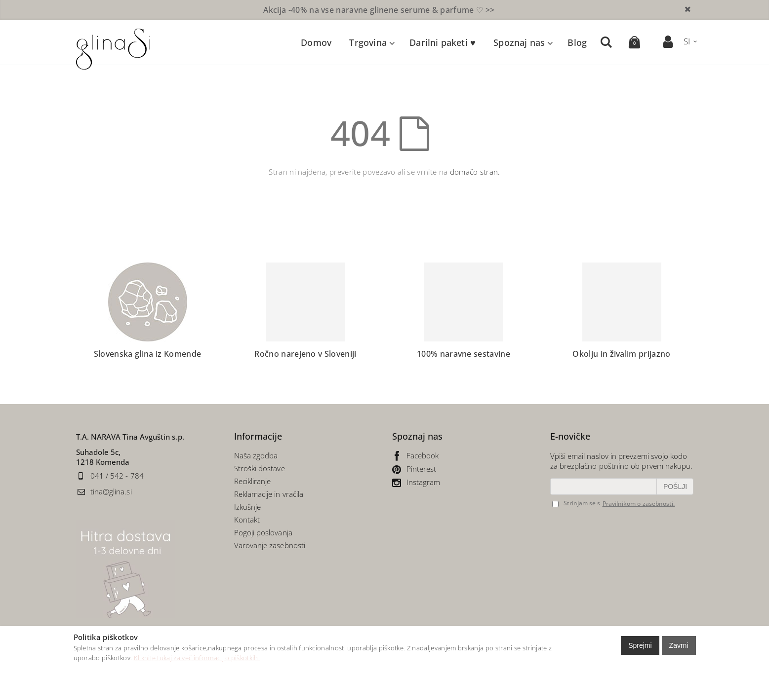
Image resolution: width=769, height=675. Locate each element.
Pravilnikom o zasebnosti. (639, 503)
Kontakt (247, 520)
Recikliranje (253, 481)
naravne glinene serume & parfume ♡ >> (378, 9)
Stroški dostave (259, 468)
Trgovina (367, 42)
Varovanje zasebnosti (270, 545)
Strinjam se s (576, 503)
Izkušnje (247, 507)
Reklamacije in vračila (269, 494)
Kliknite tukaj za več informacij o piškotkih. (197, 657)
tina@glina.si (111, 491)
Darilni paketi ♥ (442, 42)
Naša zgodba (256, 455)
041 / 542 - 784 (117, 476)
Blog (577, 42)
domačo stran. (475, 172)
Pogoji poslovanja (263, 532)
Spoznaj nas (519, 42)
